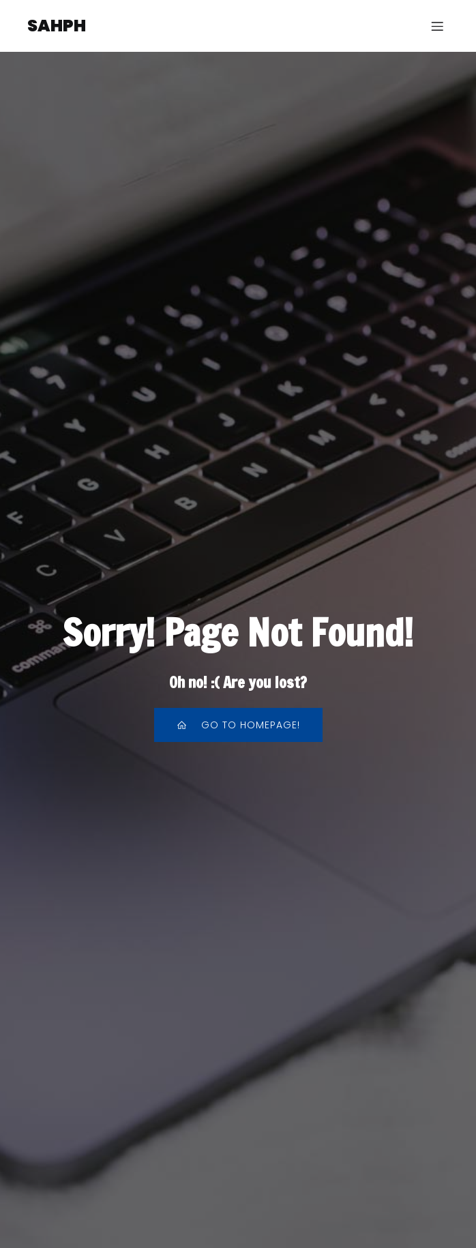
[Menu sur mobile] (437, 26)
